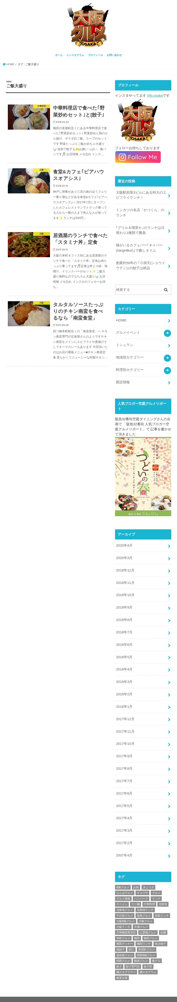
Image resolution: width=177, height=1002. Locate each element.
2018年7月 (124, 627)
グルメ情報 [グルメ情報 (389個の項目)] (123, 889)
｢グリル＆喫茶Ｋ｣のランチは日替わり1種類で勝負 (140, 229)
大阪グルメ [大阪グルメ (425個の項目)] (146, 912)
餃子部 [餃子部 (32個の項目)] (148, 957)
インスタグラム (75, 54)
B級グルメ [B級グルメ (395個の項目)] (122, 878)
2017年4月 (124, 810)
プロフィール (95, 54)
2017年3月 (124, 822)
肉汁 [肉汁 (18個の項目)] (131, 940)
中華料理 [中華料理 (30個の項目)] (149, 895)
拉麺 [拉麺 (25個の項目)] (163, 923)
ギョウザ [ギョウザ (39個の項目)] (142, 884)
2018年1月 (124, 700)
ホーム (59, 54)
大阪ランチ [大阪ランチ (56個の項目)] (123, 918)
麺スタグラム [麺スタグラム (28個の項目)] (148, 963)
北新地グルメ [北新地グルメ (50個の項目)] (124, 901)
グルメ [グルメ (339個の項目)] (156, 884)
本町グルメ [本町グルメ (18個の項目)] (123, 929)
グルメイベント (128, 330)
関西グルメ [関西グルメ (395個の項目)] (123, 952)
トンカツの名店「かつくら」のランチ (140, 211)
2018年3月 (124, 676)
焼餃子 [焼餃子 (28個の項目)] (120, 940)
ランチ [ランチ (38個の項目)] (156, 889)
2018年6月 (124, 639)
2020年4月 (124, 542)
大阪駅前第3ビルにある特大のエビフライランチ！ (141, 194)
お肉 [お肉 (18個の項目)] (136, 878)
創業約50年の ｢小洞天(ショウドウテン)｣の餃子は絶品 (140, 263)
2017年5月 (124, 798)
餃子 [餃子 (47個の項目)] (119, 957)
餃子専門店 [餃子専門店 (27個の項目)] (133, 957)
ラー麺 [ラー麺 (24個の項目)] (135, 895)
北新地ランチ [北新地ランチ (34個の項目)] (145, 901)
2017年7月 (124, 773)
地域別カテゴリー (130, 354)
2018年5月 (124, 652)
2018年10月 (125, 591)
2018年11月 (125, 578)
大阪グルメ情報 (131, 994)
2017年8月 (124, 761)
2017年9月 (124, 749)
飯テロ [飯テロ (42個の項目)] (156, 952)
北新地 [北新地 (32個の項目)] (163, 895)
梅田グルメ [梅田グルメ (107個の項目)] (151, 929)
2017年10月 (125, 737)
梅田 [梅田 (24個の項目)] (137, 929)
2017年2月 (124, 834)
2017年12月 (125, 712)
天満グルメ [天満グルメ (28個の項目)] (141, 918)
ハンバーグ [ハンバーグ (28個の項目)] (141, 889)
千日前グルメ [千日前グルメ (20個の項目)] (124, 906)
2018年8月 (124, 615)
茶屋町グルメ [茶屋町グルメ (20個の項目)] (146, 940)
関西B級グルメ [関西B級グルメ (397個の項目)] (146, 946)
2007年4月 (124, 846)
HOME (121, 318)
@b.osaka (154, 95)
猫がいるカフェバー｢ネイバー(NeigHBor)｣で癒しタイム (139, 246)
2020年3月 (124, 554)
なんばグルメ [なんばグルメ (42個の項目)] (124, 884)
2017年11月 (125, 725)
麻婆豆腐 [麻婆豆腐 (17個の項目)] (121, 968)
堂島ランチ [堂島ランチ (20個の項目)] (162, 906)
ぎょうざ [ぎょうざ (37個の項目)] (148, 878)
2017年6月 (124, 785)
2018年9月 (124, 603)
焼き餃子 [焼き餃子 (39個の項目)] (160, 935)
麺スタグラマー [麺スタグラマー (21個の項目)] (126, 963)
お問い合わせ (114, 54)
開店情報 (123, 379)
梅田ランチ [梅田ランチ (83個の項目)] (144, 935)
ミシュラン (124, 342)
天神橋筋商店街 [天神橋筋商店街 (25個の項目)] (126, 923)
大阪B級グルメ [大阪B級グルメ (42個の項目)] (125, 912)
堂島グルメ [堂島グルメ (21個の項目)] (144, 906)
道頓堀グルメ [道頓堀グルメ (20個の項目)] (124, 946)
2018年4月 (124, 664)
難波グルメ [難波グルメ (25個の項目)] (141, 952)
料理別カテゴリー (130, 367)
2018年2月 (124, 688)
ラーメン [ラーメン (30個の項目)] (121, 895)
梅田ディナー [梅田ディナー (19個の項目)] (124, 935)
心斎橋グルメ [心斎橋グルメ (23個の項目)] (148, 923)
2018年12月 (125, 566)
